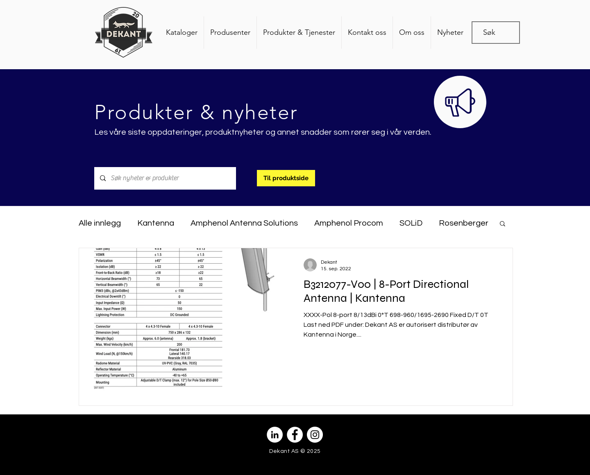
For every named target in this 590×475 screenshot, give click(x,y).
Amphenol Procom (348, 223)
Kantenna (155, 223)
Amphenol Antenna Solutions (244, 223)
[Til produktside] (286, 178)
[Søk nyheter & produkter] (165, 178)
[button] (502, 224)
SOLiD (410, 223)
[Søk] (492, 32)
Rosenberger (463, 223)
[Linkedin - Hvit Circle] (275, 435)
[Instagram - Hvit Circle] (315, 435)
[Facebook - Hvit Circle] (295, 435)
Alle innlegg (100, 223)
